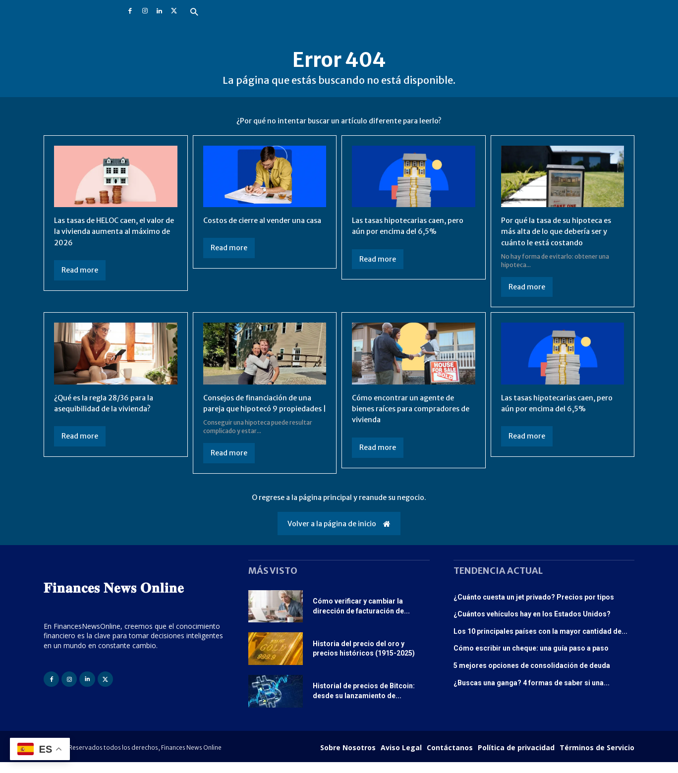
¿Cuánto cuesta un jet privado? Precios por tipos (533, 608)
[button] (194, 12)
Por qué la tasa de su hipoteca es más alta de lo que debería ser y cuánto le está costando (561, 231)
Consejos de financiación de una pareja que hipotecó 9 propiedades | (261, 408)
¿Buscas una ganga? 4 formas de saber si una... (531, 694)
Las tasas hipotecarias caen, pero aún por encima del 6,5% (407, 225)
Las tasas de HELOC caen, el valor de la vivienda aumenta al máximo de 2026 (115, 231)
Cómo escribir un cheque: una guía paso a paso (531, 659)
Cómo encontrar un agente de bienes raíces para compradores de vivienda (411, 408)
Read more (79, 270)
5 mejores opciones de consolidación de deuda (531, 676)
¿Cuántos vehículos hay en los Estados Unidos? (532, 625)
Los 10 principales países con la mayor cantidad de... (540, 642)
